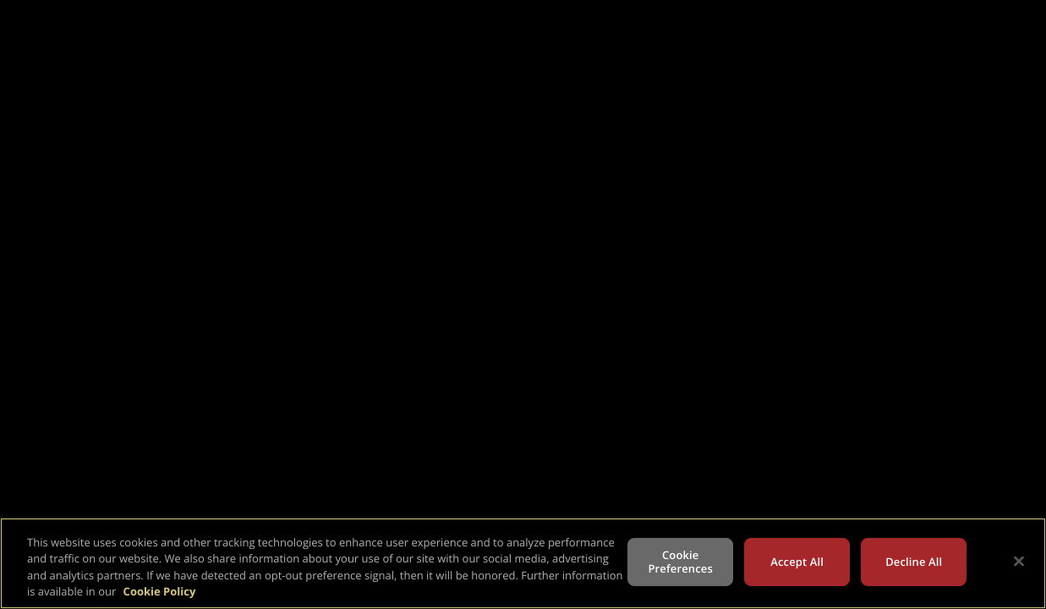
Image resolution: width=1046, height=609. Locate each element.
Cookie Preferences (681, 561)
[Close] (1019, 560)
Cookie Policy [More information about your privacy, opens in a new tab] (159, 591)
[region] (523, 563)
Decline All (913, 561)
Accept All (797, 561)
